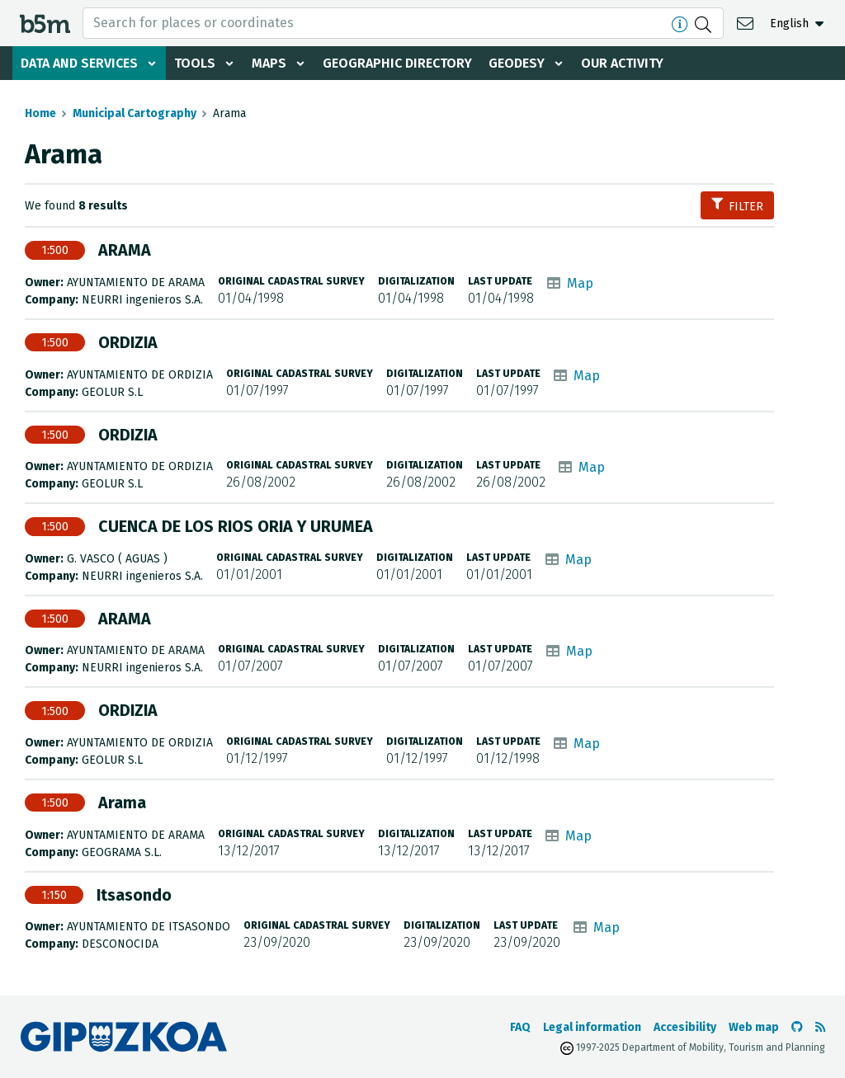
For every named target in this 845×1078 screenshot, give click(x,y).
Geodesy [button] (517, 63)
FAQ (520, 1027)
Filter (737, 206)
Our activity (622, 63)
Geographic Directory (397, 63)
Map (580, 283)
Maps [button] (269, 63)
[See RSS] (820, 1027)
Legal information (592, 1027)
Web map (754, 1027)
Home (40, 113)
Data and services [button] (79, 63)
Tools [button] (194, 63)
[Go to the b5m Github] (797, 1027)
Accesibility (685, 1027)
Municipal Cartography (134, 113)
